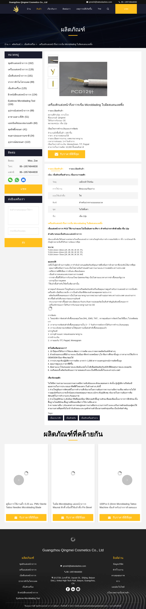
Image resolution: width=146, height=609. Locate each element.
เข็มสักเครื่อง (29, 44)
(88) (21, 110)
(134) (22, 94)
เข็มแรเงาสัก (55, 418)
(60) (22, 123)
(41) (17, 129)
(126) (21, 69)
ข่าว (118, 581)
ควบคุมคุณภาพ (118, 575)
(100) (21, 103)
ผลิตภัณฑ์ (16, 44)
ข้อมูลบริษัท (118, 564)
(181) (20, 76)
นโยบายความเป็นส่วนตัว (118, 592)
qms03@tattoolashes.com (99, 2)
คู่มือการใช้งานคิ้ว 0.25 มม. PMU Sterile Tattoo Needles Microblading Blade (26, 506)
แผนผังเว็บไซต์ (118, 587)
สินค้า (39, 9)
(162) (21, 63)
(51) (18, 117)
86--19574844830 (127, 2)
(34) (21, 136)
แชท (126, 9)
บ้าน (29, 9)
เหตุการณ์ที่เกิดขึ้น (84, 9)
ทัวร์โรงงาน (118, 570)
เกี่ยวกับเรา (52, 9)
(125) (17, 88)
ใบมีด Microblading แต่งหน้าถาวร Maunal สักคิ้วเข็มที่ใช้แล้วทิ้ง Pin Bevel (72, 506)
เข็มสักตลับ (71, 418)
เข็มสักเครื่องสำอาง (89, 418)
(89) (21, 82)
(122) (19, 142)
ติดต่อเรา (67, 9)
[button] (19, 480)
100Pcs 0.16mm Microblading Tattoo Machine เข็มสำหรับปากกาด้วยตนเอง (118, 506)
